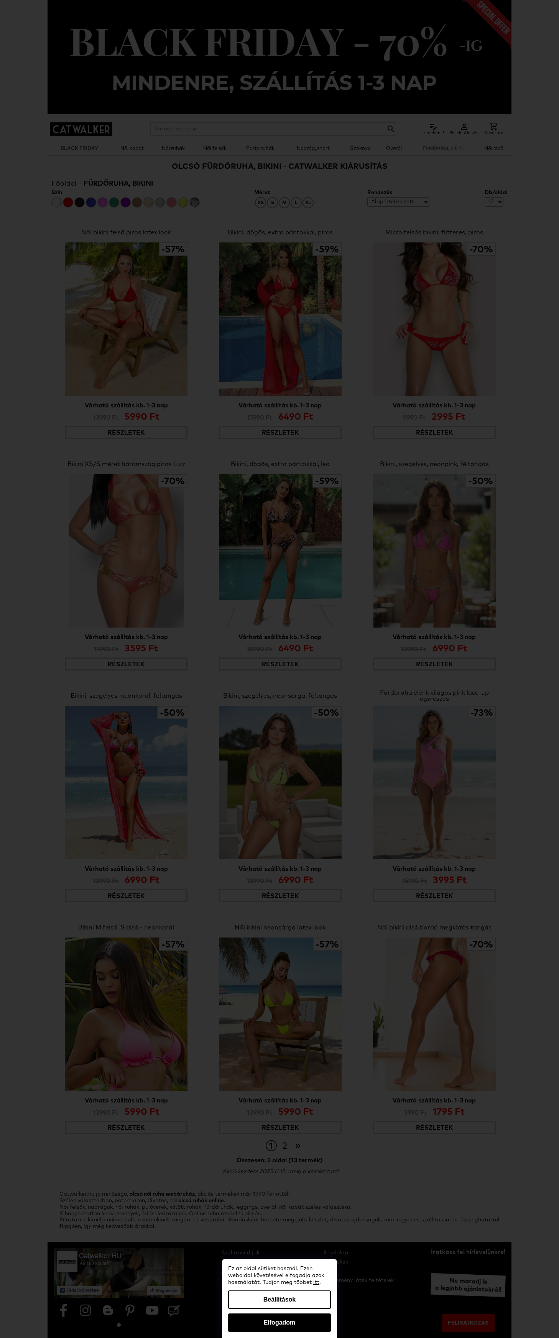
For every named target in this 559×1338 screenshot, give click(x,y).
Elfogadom (280, 1322)
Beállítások (279, 1299)
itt (316, 1282)
